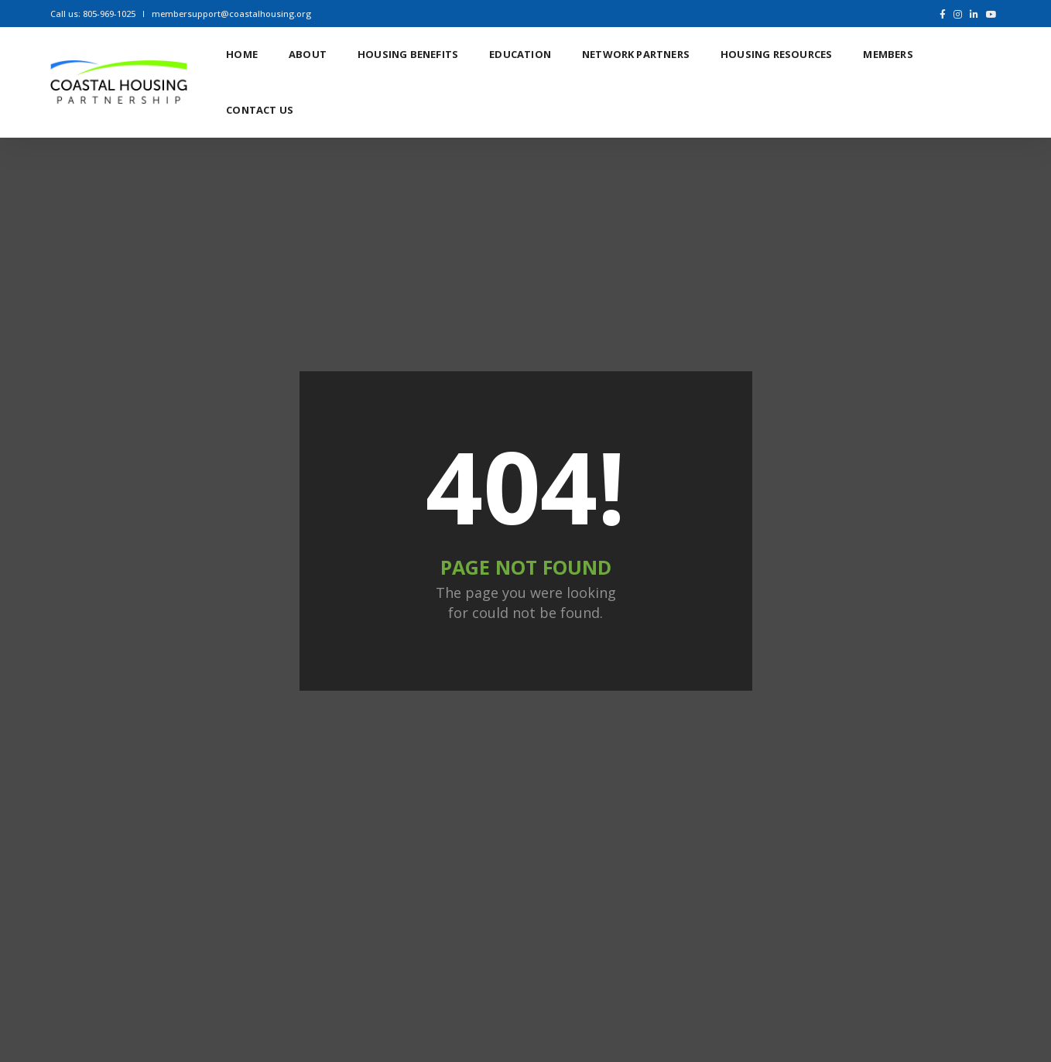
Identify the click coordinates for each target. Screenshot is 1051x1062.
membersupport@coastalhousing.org (231, 13)
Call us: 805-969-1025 (92, 13)
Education (520, 54)
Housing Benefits (408, 54)
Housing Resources (776, 54)
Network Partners (636, 54)
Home (242, 54)
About (308, 54)
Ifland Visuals (938, 1015)
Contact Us (259, 110)
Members (887, 54)
